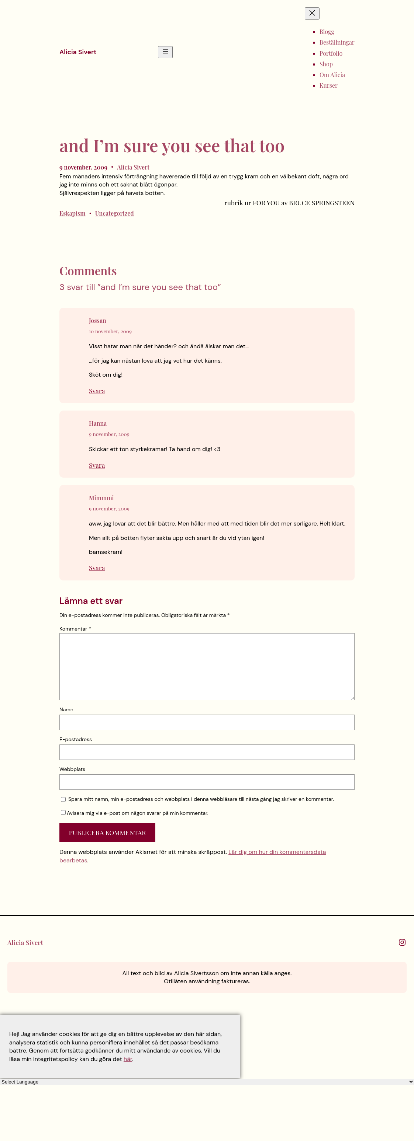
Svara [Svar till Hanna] (97, 465)
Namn (66, 709)
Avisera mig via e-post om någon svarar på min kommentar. (134, 813)
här (128, 1059)
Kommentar (75, 628)
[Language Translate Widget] (207, 1082)
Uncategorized (114, 213)
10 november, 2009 (110, 331)
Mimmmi (101, 498)
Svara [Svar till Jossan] (97, 390)
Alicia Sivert (77, 52)
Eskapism (72, 213)
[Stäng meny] (312, 13)
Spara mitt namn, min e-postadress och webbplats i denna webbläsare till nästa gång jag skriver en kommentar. (201, 799)
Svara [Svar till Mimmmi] (97, 567)
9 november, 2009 (109, 433)
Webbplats (72, 769)
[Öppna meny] (165, 52)
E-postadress (75, 739)
